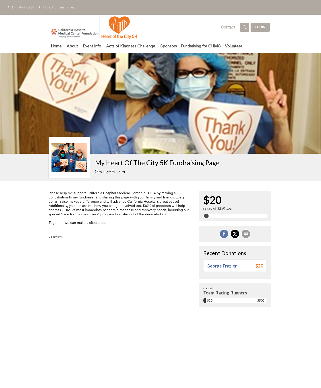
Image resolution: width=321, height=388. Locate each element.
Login (260, 27)
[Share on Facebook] (224, 234)
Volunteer (233, 46)
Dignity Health (23, 7)
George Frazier (222, 265)
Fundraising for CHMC (201, 46)
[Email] (246, 234)
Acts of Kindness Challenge (130, 46)
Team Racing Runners (225, 292)
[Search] (244, 27)
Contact (228, 27)
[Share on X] (235, 234)
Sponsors (168, 46)
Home (56, 46)
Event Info (92, 46)
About (72, 46)
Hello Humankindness (59, 7)
